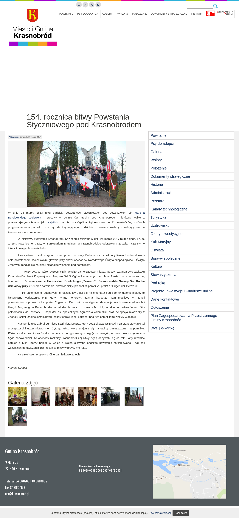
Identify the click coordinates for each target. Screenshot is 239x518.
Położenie (139, 13)
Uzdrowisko (160, 225)
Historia (197, 13)
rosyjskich (52, 222)
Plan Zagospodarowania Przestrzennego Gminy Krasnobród (183, 318)
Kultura (156, 266)
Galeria (107, 13)
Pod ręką (157, 283)
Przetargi (157, 201)
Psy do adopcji (87, 13)
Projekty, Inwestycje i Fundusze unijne (181, 291)
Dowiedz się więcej (160, 512)
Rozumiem (180, 512)
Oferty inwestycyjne (166, 234)
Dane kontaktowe (164, 299)
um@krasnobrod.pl (17, 493)
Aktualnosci (13, 137)
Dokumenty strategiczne (169, 13)
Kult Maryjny (160, 242)
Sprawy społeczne (165, 258)
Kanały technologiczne (168, 209)
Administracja (161, 193)
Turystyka (158, 217)
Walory (122, 13)
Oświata (157, 250)
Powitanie (66, 13)
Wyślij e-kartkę (162, 328)
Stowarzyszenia (163, 275)
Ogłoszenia (159, 307)
